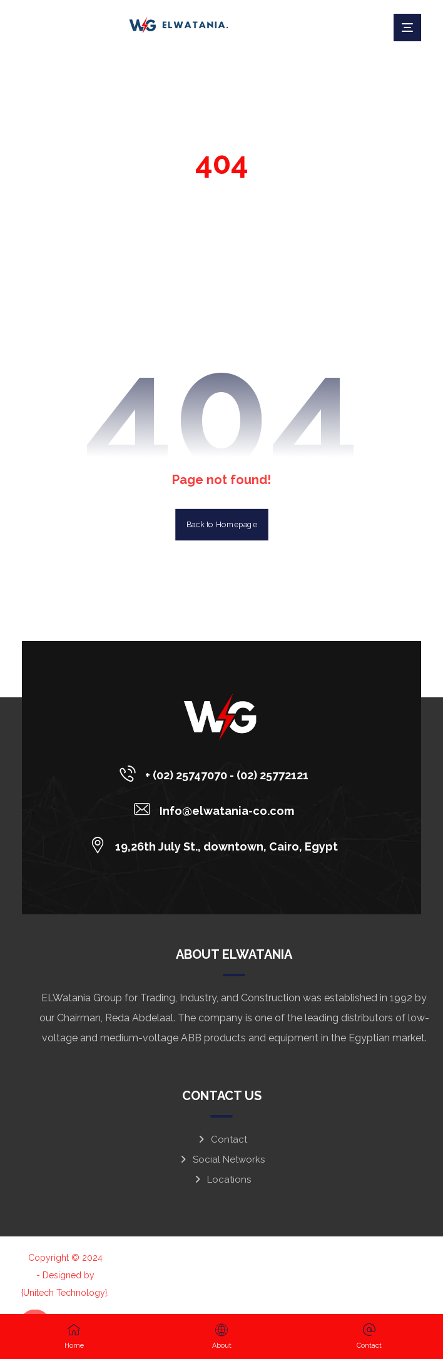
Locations (222, 1179)
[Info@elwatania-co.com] (217, 809)
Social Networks (221, 1159)
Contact (221, 1139)
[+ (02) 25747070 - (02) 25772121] (217, 773)
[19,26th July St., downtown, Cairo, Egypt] (217, 845)
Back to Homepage (221, 524)
